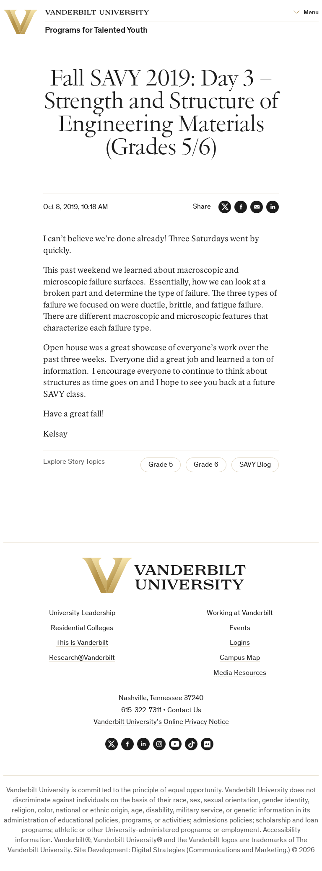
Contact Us (184, 710)
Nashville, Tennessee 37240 (161, 698)
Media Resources (239, 673)
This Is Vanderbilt (82, 643)
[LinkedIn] (272, 207)
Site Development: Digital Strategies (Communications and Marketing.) (182, 850)
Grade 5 (160, 465)
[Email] (256, 207)
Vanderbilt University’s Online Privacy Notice (161, 722)
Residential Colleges (82, 628)
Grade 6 (206, 465)
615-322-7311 (141, 710)
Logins (240, 643)
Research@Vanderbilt (82, 658)
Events (239, 628)
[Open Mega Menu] (306, 13)
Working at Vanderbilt (240, 613)
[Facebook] (240, 207)
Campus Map (240, 658)
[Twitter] (224, 207)
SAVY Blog (255, 465)
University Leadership (82, 613)
